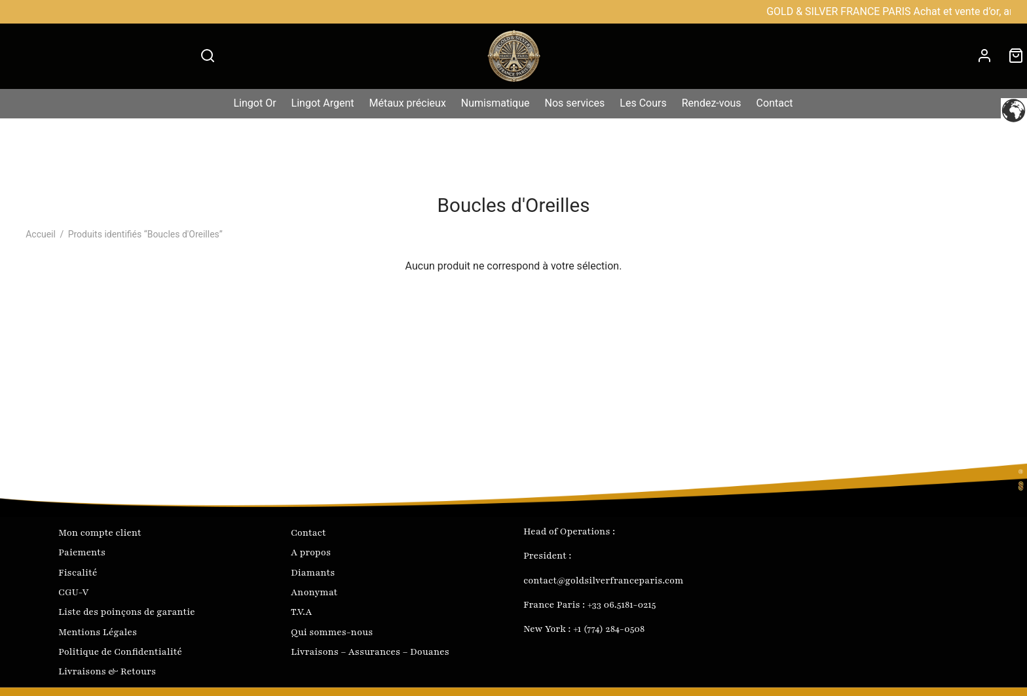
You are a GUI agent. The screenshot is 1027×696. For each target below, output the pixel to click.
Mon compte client (99, 533)
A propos (311, 552)
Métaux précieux (407, 103)
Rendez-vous (711, 103)
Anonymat (314, 592)
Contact (774, 103)
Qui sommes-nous (332, 632)
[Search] (207, 55)
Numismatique (495, 103)
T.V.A (301, 612)
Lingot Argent (322, 103)
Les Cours (643, 103)
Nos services (575, 103)
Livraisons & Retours (107, 671)
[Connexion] (984, 55)
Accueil (41, 234)
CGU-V (73, 592)
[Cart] (1016, 55)
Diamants (313, 572)
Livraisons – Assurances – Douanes (370, 652)
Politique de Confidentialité (120, 652)
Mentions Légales (97, 632)
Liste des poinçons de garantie (126, 612)
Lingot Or (254, 103)
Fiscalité (77, 572)
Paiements (81, 552)
